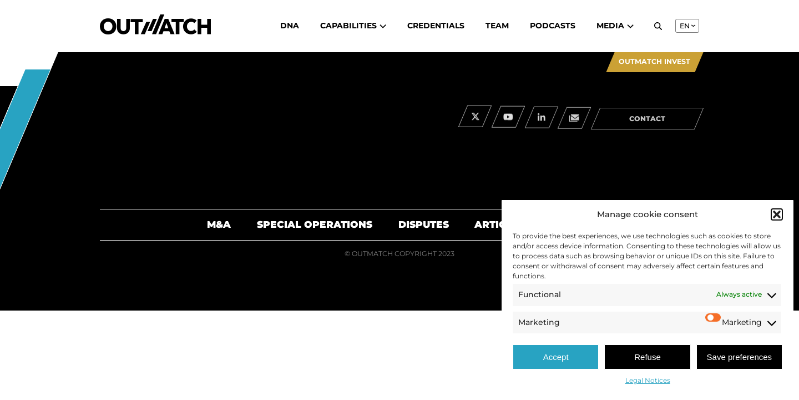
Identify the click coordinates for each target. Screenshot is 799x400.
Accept (556, 357)
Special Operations (314, 224)
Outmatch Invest (654, 61)
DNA (289, 26)
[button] (776, 214)
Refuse (647, 357)
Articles (499, 224)
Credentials (435, 26)
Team (497, 26)
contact (647, 121)
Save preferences (739, 357)
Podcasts (552, 26)
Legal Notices (647, 380)
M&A (219, 224)
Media (615, 26)
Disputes (423, 224)
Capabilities (353, 26)
